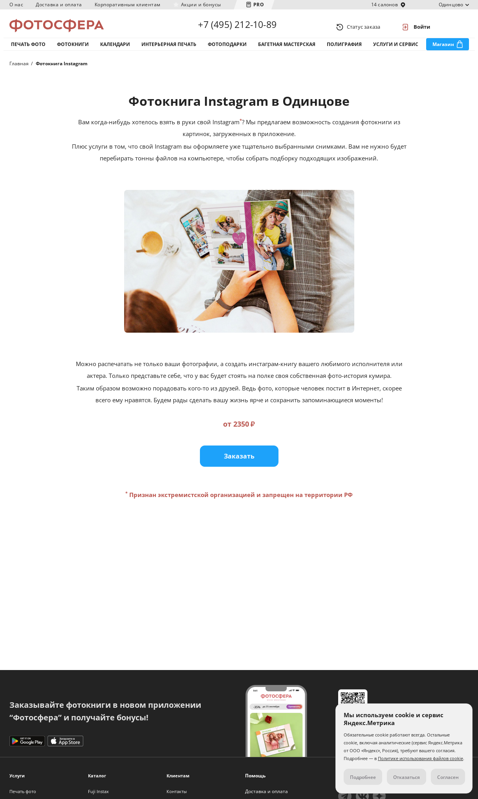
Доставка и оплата (59, 4)
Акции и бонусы (201, 4)
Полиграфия (344, 50)
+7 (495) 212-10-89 (237, 26)
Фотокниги (73, 50)
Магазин (443, 50)
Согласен (448, 777)
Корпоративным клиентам (128, 4)
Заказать (239, 466)
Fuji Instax (98, 791)
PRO (258, 4)
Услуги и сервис (395, 50)
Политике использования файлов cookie (420, 758)
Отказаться (406, 777)
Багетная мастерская (286, 50)
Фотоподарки (227, 50)
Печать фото (28, 50)
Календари (115, 50)
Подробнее (363, 777)
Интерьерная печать (168, 50)
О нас (16, 4)
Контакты (177, 791)
